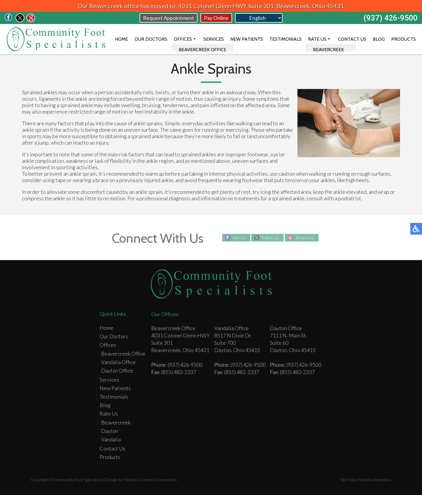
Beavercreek (115, 422)
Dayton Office (117, 370)
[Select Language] (259, 18)
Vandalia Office (118, 362)
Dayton (109, 431)
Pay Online (216, 18)
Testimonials (285, 39)
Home (121, 39)
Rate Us (317, 39)
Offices (183, 39)
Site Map (348, 479)
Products (403, 39)
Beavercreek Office (123, 353)
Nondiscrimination (375, 479)
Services (213, 39)
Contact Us (352, 39)
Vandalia (111, 439)
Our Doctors (151, 39)
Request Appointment (168, 18)
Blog (379, 39)
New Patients (246, 39)
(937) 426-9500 (390, 18)
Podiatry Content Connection (151, 479)
